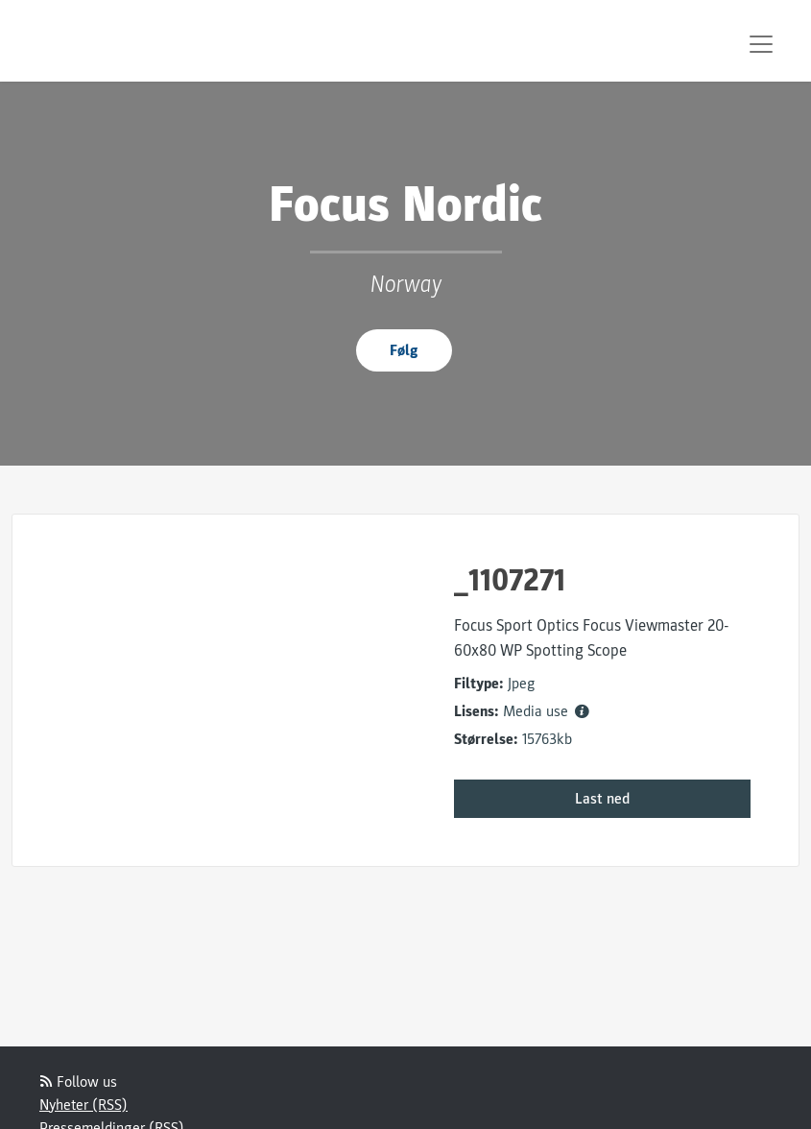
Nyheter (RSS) (83, 1105)
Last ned (602, 798)
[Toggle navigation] (761, 44)
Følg (404, 350)
